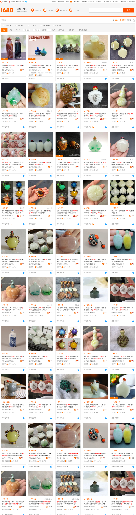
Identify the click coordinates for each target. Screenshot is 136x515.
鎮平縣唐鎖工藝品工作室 (118, 118)
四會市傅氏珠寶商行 (118, 264)
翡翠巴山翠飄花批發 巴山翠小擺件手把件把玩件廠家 (40, 309)
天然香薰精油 (40, 73)
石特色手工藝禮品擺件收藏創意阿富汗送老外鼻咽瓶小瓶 (13, 163)
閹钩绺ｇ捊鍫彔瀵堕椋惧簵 (90, 506)
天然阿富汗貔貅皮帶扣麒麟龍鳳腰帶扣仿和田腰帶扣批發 (95, 212)
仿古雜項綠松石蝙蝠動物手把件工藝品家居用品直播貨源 (67, 406)
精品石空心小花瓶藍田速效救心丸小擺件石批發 (95, 357)
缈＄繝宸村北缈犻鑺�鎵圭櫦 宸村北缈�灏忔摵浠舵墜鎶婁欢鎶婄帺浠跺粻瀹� (40, 503)
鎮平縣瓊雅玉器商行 (63, 215)
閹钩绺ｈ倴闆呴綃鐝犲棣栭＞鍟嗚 (8, 458)
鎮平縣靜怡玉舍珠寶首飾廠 (63, 264)
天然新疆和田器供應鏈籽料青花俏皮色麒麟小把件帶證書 (13, 406)
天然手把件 (32, 73)
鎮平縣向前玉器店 (34, 118)
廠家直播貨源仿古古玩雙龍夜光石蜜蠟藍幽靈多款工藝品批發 (13, 212)
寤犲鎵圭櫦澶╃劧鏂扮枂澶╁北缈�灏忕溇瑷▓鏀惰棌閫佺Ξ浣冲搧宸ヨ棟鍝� (40, 454)
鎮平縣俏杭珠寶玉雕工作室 (118, 312)
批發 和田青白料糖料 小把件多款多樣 (123, 212)
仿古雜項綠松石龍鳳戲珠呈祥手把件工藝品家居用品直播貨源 (122, 357)
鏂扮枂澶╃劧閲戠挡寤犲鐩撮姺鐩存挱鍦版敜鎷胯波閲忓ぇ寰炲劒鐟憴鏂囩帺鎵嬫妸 (68, 454)
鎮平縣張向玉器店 (34, 312)
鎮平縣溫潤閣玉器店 (90, 409)
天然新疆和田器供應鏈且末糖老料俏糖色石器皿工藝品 (95, 309)
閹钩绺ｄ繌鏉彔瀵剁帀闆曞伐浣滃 (118, 506)
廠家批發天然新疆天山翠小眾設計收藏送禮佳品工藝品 (40, 260)
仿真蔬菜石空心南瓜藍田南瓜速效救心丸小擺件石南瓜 (13, 309)
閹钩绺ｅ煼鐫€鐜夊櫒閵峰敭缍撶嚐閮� (35, 458)
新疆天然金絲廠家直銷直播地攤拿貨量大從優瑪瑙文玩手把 (67, 260)
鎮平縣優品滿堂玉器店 (8, 118)
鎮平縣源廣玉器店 (7, 215)
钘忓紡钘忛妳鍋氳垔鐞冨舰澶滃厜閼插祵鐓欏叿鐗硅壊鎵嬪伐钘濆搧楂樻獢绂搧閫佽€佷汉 (13, 454)
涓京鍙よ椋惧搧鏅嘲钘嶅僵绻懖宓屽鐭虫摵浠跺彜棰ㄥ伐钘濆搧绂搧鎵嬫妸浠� (95, 454)
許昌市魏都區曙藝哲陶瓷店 (8, 361)
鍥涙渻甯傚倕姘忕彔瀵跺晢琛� (118, 458)
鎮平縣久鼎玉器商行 (63, 167)
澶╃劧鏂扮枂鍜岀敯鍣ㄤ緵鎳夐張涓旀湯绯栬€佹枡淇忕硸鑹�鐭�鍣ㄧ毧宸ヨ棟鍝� (95, 503)
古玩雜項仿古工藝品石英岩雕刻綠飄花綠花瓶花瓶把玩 (13, 115)
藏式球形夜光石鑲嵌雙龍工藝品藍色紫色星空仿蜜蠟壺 (67, 357)
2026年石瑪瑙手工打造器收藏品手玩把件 (13, 66)
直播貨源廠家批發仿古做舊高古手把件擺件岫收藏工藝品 (67, 115)
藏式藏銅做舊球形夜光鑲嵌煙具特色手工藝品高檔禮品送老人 (13, 260)
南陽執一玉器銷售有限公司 (63, 118)
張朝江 (59, 312)
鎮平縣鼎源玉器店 (89, 118)
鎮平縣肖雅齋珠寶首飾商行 (90, 70)
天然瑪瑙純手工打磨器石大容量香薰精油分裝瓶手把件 (67, 66)
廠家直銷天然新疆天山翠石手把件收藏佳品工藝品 (40, 357)
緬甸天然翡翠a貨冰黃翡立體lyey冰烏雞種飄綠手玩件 (123, 260)
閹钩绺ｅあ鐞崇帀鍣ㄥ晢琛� (90, 458)
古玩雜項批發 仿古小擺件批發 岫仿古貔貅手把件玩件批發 (68, 163)
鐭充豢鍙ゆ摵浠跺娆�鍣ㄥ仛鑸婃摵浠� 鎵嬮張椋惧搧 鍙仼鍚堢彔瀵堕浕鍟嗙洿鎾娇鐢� (68, 503)
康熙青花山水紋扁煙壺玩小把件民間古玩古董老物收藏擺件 (13, 357)
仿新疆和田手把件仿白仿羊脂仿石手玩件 (122, 309)
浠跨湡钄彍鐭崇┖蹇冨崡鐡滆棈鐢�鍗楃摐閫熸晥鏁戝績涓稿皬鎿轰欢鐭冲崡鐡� (13, 503)
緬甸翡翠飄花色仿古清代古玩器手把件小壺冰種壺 (95, 163)
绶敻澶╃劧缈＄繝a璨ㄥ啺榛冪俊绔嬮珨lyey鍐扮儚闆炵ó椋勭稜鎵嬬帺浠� (123, 454)
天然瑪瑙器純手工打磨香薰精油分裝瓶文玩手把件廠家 (40, 66)
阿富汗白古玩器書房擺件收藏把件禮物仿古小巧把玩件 (122, 163)
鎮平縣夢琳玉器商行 (90, 264)
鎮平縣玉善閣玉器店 (118, 215)
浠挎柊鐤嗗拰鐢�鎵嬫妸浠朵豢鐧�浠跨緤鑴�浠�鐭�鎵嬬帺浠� (122, 503)
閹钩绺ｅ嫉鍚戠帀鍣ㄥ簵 (35, 506)
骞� (22, 458)
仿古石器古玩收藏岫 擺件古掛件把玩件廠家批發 (40, 115)
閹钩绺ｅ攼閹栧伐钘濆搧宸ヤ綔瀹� (8, 506)
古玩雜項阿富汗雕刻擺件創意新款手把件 (40, 163)
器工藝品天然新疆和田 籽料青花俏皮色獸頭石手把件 (95, 406)
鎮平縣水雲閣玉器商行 (118, 70)
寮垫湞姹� (60, 506)
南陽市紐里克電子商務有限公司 (8, 167)
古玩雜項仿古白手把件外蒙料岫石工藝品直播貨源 (95, 115)
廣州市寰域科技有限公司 (8, 70)
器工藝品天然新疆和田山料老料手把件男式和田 (122, 406)
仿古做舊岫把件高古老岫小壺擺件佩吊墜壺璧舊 (95, 66)
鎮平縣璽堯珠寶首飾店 (90, 312)
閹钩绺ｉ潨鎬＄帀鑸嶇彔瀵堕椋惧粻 (63, 458)
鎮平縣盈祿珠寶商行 (35, 409)
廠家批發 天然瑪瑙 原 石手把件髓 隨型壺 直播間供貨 (40, 212)
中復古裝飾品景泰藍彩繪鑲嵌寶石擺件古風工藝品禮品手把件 (95, 260)
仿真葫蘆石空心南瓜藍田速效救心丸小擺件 (122, 115)
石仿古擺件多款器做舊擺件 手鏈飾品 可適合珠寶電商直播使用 (68, 309)
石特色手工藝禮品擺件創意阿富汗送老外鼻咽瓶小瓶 (122, 66)
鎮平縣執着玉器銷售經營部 (35, 264)
